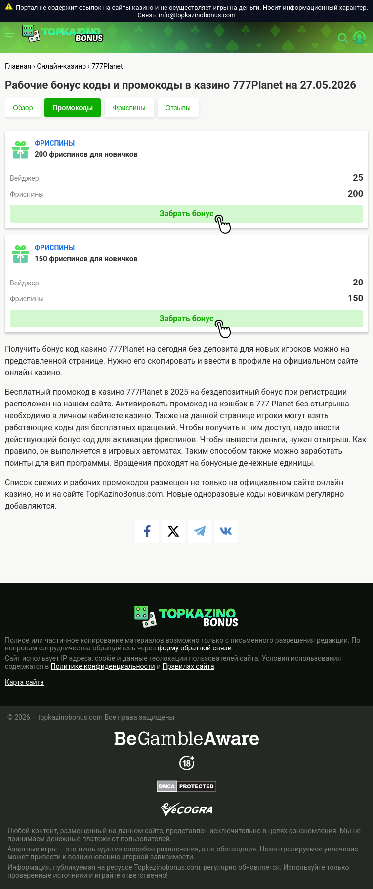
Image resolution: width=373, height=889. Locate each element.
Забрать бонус (195, 216)
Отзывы (178, 108)
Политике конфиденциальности (103, 666)
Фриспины (129, 108)
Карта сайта (24, 682)
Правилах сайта (188, 666)
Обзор (23, 108)
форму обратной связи (195, 648)
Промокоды (72, 108)
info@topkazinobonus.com (197, 15)
